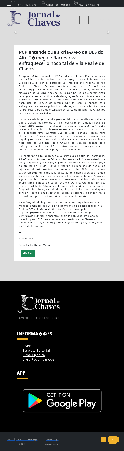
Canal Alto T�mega (55, 4)
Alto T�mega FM (86, 4)
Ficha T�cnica (34, 355)
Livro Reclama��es (38, 359)
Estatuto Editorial (36, 350)
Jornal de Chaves (24, 4)
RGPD (27, 346)
